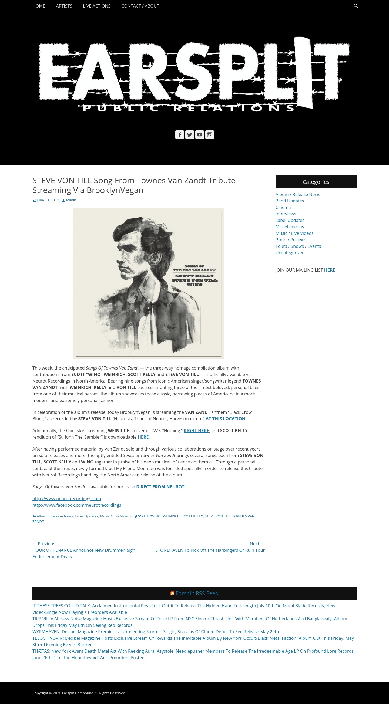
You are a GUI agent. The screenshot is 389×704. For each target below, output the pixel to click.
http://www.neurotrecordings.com (66, 499)
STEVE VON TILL (217, 516)
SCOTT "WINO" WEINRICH (159, 516)
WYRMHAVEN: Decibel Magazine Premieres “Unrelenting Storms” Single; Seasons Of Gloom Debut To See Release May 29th (155, 632)
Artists (64, 6)
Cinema (283, 207)
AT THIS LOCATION (226, 419)
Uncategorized (290, 253)
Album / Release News (55, 516)
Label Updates (86, 516)
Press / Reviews (291, 240)
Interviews (286, 214)
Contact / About (140, 6)
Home (38, 6)
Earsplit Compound (77, 693)
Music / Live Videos (115, 516)
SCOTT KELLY (192, 516)
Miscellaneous (290, 227)
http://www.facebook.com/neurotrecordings (76, 505)
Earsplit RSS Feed (197, 593)
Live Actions (96, 6)
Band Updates (290, 201)
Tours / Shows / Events (298, 246)
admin (71, 200)
